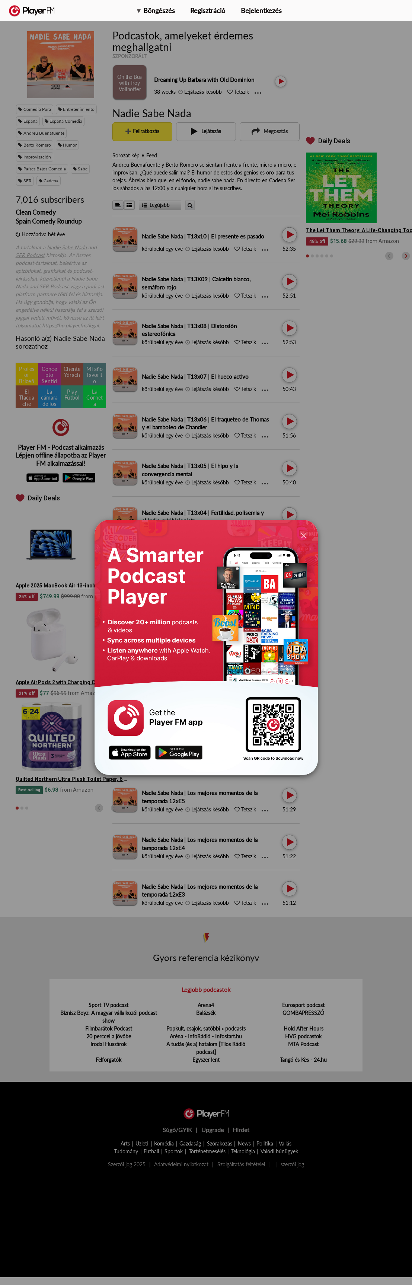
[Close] (304, 535)
